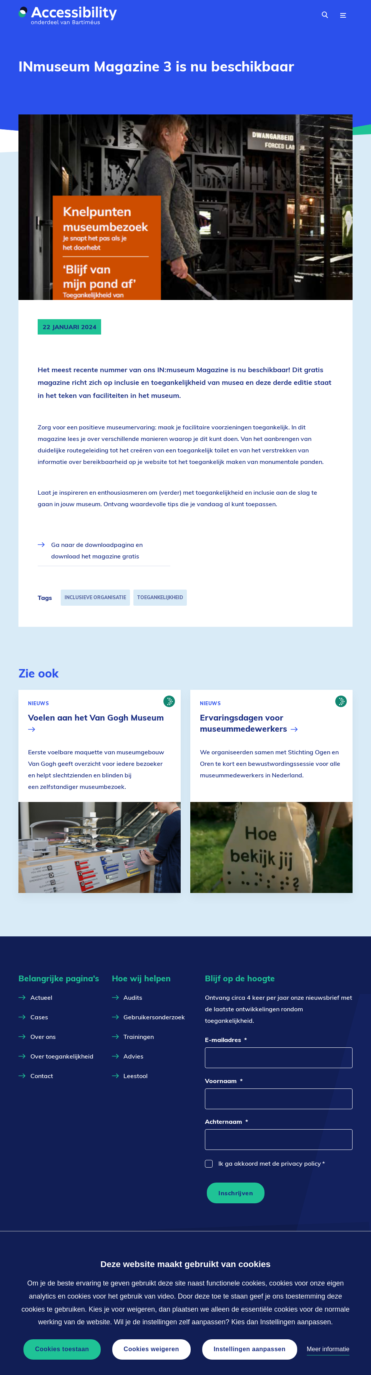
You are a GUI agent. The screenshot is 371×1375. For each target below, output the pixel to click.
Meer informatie (328, 1349)
